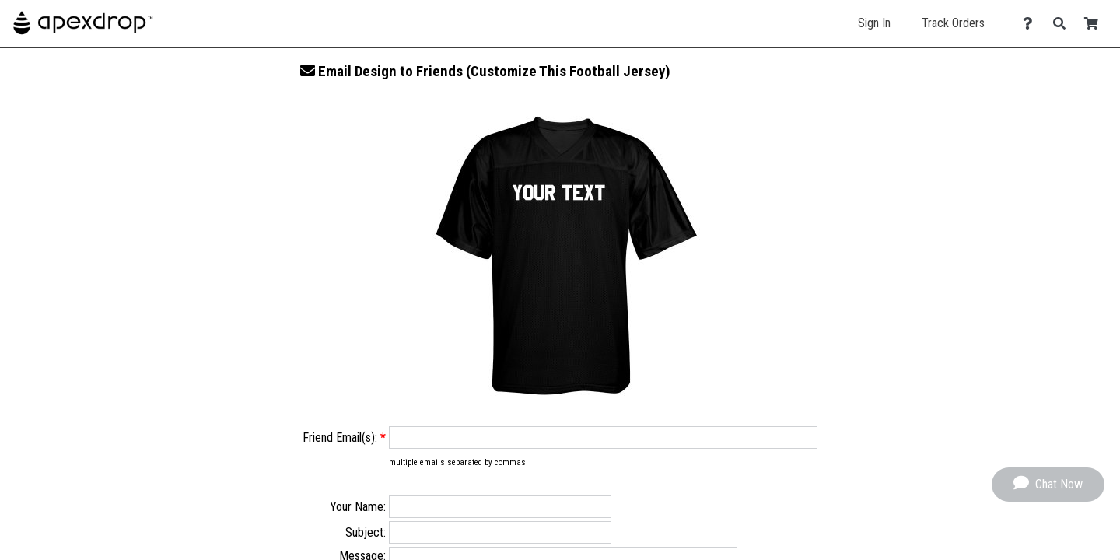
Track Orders (953, 23)
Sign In (874, 23)
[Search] (1064, 24)
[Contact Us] (1032, 24)
